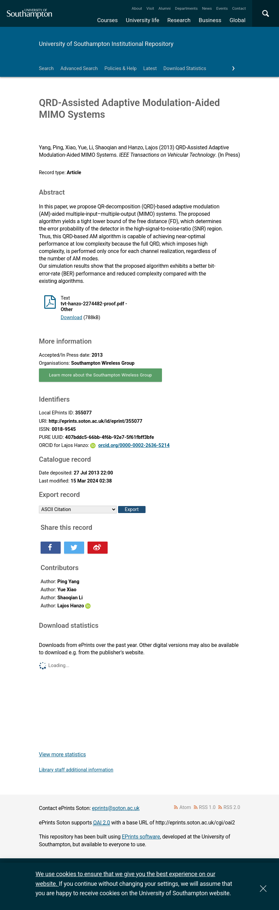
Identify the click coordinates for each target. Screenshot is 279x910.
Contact (239, 8)
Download (71, 317)
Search (46, 68)
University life (142, 20)
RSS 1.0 (207, 807)
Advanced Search (79, 68)
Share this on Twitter (74, 548)
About (137, 8)
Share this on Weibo (98, 548)
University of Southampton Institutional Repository (106, 43)
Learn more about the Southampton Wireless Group (100, 374)
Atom (185, 807)
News (207, 8)
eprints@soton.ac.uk (116, 808)
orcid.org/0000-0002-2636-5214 (134, 445)
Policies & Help (120, 68)
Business (210, 20)
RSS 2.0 (232, 807)
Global (237, 20)
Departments (186, 8)
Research (178, 20)
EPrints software (141, 836)
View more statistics (62, 754)
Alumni (164, 8)
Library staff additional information (76, 770)
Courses (107, 20)
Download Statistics (184, 68)
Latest (150, 68)
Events (222, 8)
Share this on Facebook (51, 548)
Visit (150, 8)
